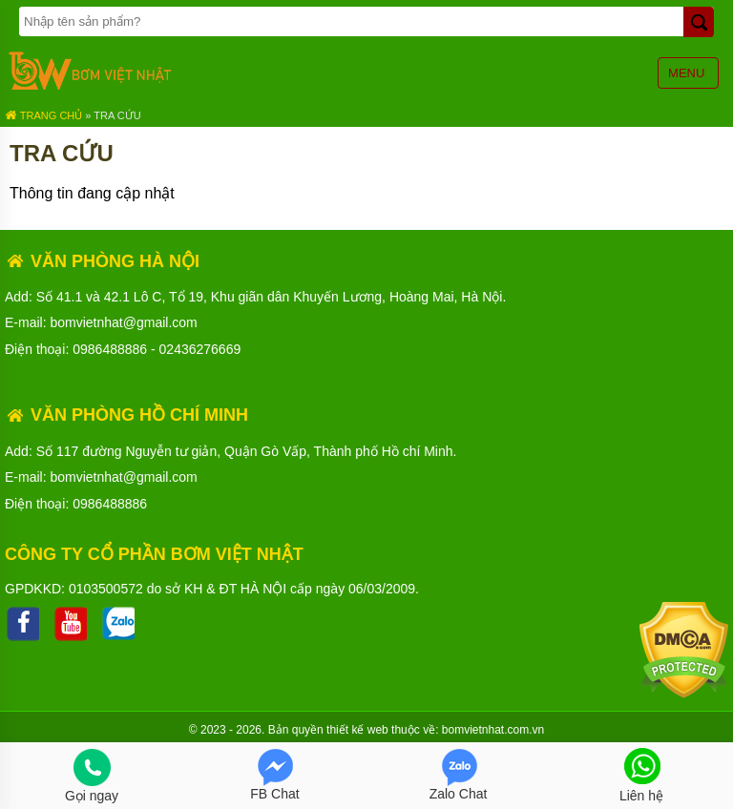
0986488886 (110, 349)
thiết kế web (357, 729)
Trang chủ (43, 115)
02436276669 (200, 349)
